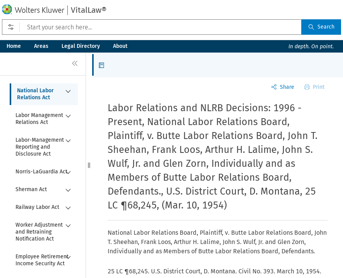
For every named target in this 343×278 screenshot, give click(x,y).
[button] (89, 165)
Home (14, 46)
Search (321, 27)
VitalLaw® (88, 10)
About (120, 46)
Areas (41, 46)
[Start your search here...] (152, 27)
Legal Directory (81, 46)
